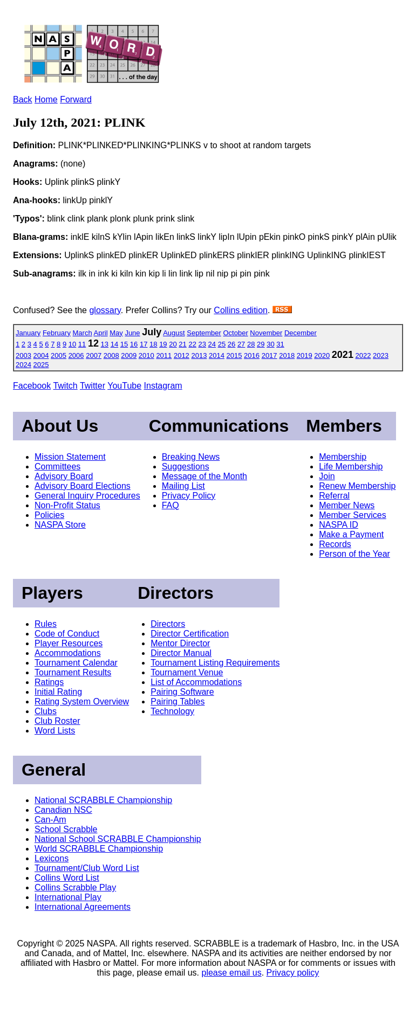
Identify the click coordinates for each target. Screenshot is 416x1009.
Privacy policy (293, 972)
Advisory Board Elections (83, 485)
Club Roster (57, 720)
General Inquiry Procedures (87, 495)
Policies (49, 515)
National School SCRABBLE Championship (118, 839)
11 (82, 344)
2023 (380, 355)
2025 (41, 365)
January (28, 333)
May (116, 333)
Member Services (352, 515)
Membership (342, 456)
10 (72, 344)
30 (270, 344)
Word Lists (55, 730)
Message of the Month (204, 476)
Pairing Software (182, 691)
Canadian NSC (63, 809)
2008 (111, 355)
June (132, 333)
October (235, 333)
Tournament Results (73, 672)
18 (153, 344)
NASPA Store (60, 524)
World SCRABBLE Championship (99, 848)
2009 (129, 355)
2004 (41, 355)
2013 (199, 355)
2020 (322, 355)
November (266, 333)
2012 (181, 355)
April (101, 333)
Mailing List (183, 485)
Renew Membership (357, 485)
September (204, 333)
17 (143, 344)
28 (251, 344)
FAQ (170, 505)
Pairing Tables (177, 701)
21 (182, 344)
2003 (23, 355)
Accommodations (68, 653)
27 (241, 344)
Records (335, 544)
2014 (216, 355)
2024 (23, 365)
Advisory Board (64, 476)
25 (222, 344)
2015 (234, 355)
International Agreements (83, 906)
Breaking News (191, 456)
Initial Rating (58, 691)
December (300, 333)
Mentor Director (180, 643)
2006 (76, 355)
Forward (76, 99)
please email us (232, 972)
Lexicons (52, 858)
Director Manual (181, 653)
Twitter (92, 385)
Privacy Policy (189, 495)
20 (172, 344)
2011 (164, 355)
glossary (104, 310)
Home (46, 99)
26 (231, 344)
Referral (334, 495)
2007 (93, 355)
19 (163, 344)
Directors (168, 623)
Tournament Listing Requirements (215, 662)
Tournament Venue (187, 672)
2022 (363, 355)
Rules (46, 623)
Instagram (163, 385)
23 (202, 344)
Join (327, 476)
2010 (146, 355)
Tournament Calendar (76, 662)
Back (22, 99)
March (82, 333)
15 (124, 344)
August (174, 333)
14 (114, 344)
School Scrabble (66, 829)
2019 (304, 355)
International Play (68, 897)
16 (134, 344)
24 (212, 344)
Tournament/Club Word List (87, 868)
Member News (346, 505)
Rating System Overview (82, 701)
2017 (269, 355)
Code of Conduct (67, 633)
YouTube (124, 385)
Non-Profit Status (67, 505)
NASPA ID (338, 524)
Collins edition (241, 310)
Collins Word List (67, 877)
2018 (287, 355)
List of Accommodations (196, 682)
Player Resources (69, 643)
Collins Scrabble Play (75, 887)
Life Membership (351, 466)
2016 (252, 355)
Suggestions (185, 466)
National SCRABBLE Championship (103, 800)
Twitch (65, 385)
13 (104, 344)
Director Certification (190, 633)
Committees (57, 466)
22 (192, 344)
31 (280, 344)
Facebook (32, 385)
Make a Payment (351, 534)
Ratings (49, 682)
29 (260, 344)
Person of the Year (354, 553)
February (57, 333)
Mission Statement (70, 456)
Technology (172, 711)
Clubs (46, 711)
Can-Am (50, 819)
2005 (58, 355)
